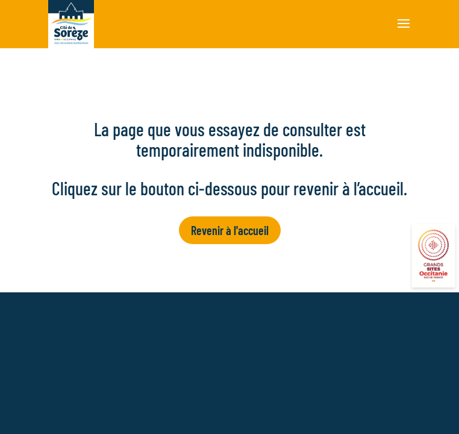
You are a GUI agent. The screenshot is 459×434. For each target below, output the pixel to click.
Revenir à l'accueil (230, 230)
